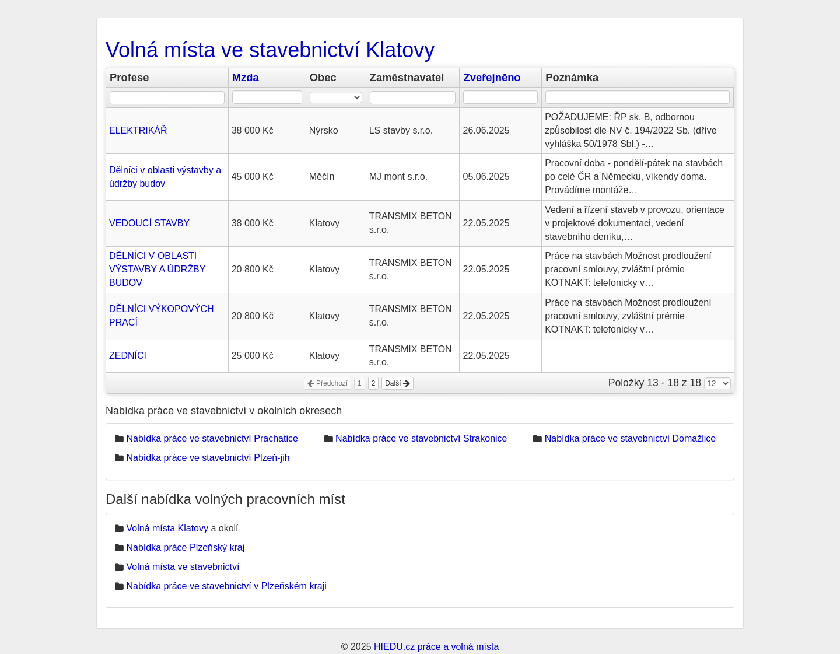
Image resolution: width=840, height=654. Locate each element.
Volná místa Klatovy (167, 528)
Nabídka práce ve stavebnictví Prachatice (212, 438)
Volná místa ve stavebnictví (182, 567)
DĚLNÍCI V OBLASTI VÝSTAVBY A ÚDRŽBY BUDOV (157, 269)
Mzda (245, 77)
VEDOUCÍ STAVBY (149, 223)
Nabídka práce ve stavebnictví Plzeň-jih (207, 458)
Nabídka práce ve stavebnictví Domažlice (630, 438)
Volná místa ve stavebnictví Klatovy (270, 50)
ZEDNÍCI (127, 356)
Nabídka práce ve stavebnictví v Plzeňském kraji (226, 586)
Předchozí (327, 383)
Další (397, 383)
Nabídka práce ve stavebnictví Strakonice (421, 438)
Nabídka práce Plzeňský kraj (185, 547)
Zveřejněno (491, 77)
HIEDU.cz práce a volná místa (436, 647)
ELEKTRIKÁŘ (138, 130)
